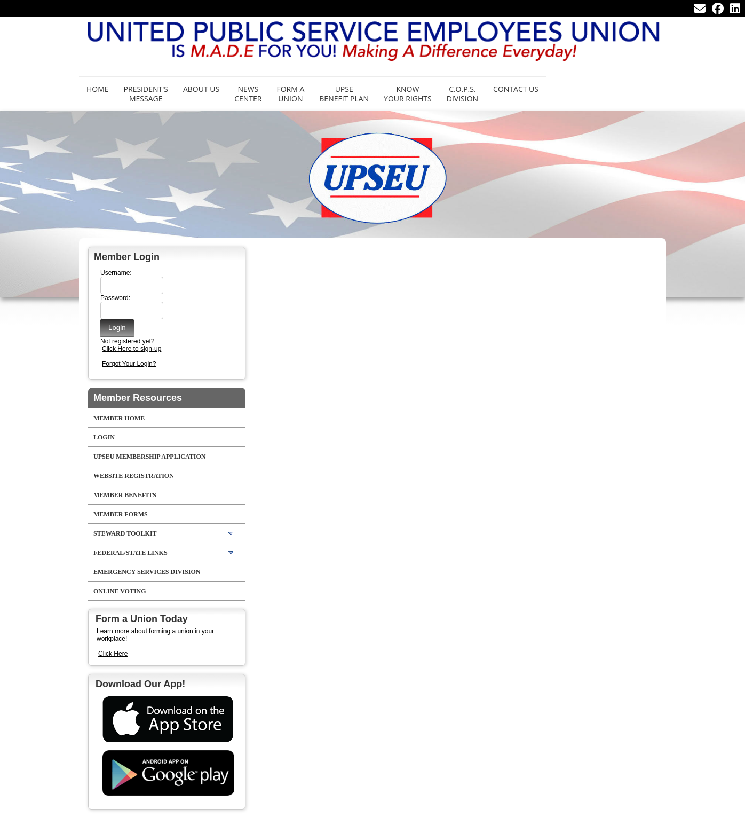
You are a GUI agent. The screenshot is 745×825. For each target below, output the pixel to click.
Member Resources (137, 397)
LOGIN (104, 437)
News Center (247, 94)
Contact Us (515, 89)
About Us (201, 89)
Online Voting (119, 591)
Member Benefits (124, 495)
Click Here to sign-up (131, 348)
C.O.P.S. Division (462, 94)
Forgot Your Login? (129, 363)
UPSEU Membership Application (149, 456)
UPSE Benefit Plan (344, 94)
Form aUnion (290, 94)
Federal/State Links (130, 552)
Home (97, 89)
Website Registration (133, 476)
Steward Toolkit (125, 533)
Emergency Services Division (147, 572)
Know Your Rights (408, 94)
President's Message (146, 94)
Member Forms (120, 514)
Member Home (119, 418)
